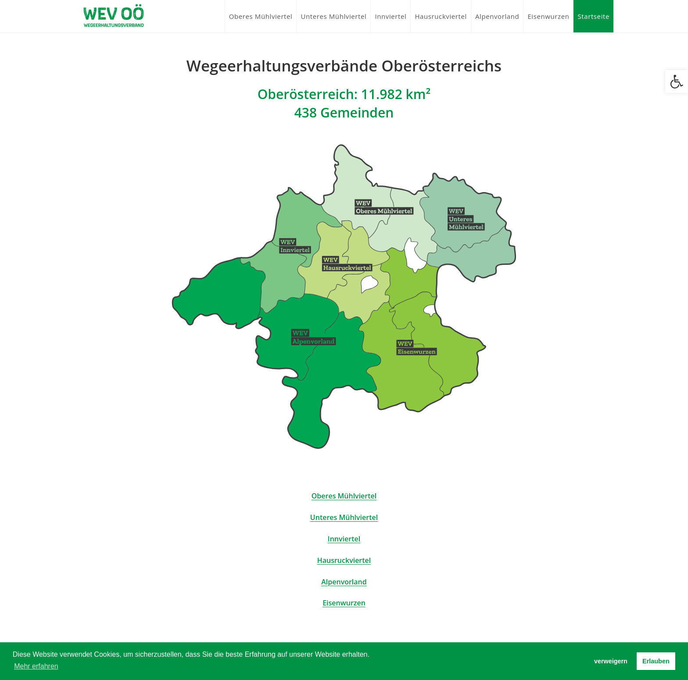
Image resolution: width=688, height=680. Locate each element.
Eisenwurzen (344, 603)
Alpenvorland (343, 582)
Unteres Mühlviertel (344, 517)
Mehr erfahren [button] (36, 666)
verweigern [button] (610, 661)
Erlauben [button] (656, 661)
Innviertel (344, 539)
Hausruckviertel (344, 560)
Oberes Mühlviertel (344, 496)
